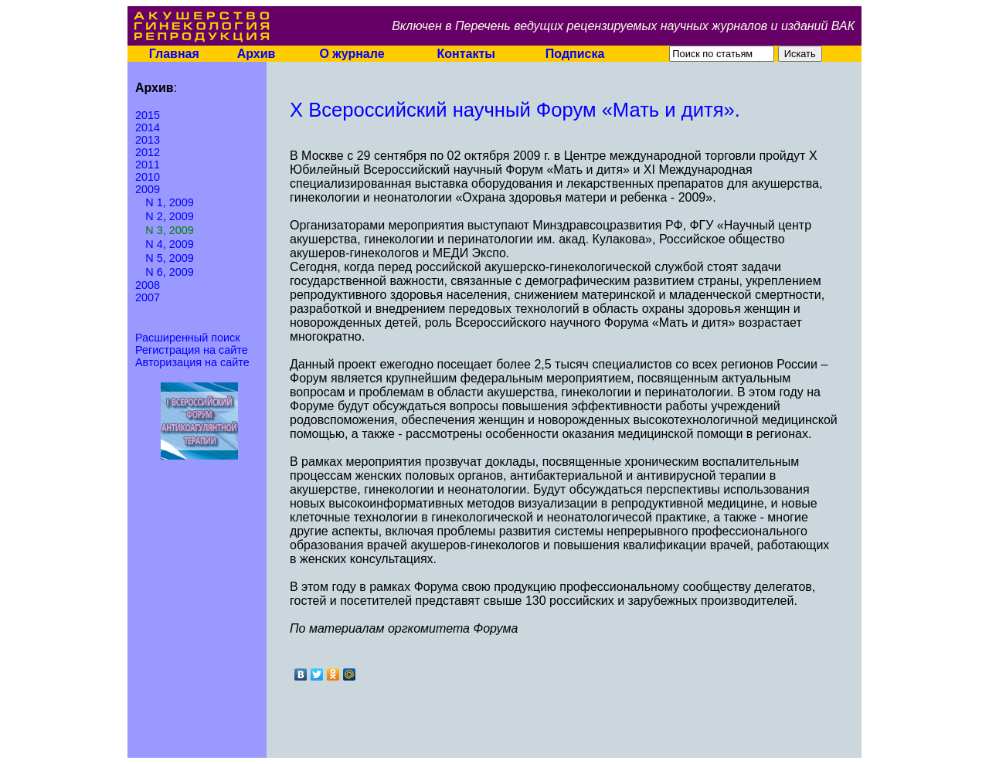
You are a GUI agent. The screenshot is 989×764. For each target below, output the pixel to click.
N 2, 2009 (169, 216)
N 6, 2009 (169, 272)
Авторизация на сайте (192, 362)
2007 (147, 297)
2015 (147, 115)
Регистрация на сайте (191, 350)
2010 (147, 177)
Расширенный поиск (187, 337)
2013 (147, 140)
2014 (147, 127)
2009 (147, 189)
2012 (147, 152)
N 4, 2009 (169, 244)
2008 (147, 285)
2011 (147, 164)
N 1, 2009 (169, 202)
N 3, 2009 (169, 230)
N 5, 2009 (169, 258)
